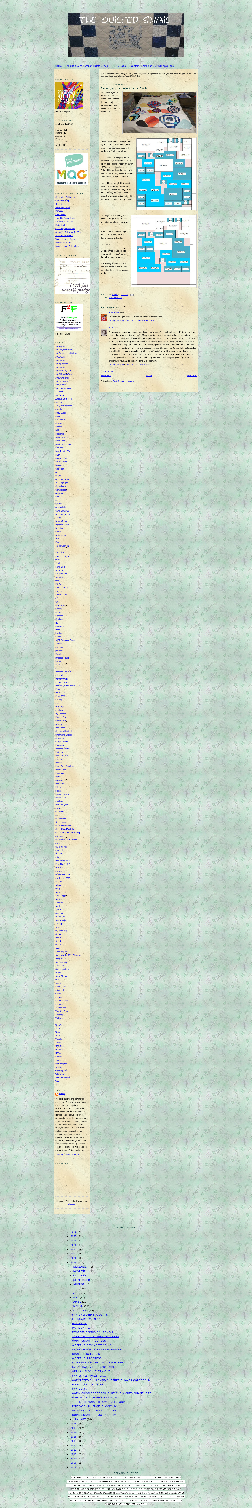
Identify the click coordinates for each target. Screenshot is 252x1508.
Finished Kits (61, 574)
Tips (57, 1022)
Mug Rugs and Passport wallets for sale (87, 66)
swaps (58, 980)
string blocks (60, 959)
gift (56, 598)
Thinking (59, 1015)
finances (59, 570)
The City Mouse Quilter (65, 218)
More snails (81, 1327)
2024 (74, 1240)
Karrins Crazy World (64, 222)
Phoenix (59, 759)
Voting (58, 1060)
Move (57, 689)
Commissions (61, 490)
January (80, 1419)
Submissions (61, 962)
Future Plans (61, 595)
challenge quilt (61, 483)
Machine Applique (63, 672)
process (58, 791)
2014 (74, 1441)
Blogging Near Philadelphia (67, 246)
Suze (111, 328)
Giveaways (60, 605)
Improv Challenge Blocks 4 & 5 (95, 1397)
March (79, 1306)
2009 (74, 1462)
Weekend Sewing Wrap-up (91, 1345)
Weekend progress (87, 1358)
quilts (57, 843)
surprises (59, 973)
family (58, 563)
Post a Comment (108, 371)
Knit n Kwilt (60, 225)
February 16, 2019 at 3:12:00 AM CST (131, 365)
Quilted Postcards (63, 826)
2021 (74, 1253)
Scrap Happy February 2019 (93, 1367)
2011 (74, 1454)
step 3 (58, 938)
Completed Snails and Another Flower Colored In (111, 1380)
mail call (59, 675)
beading (58, 423)
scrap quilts (115, 298)
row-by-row (60, 871)
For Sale (59, 584)
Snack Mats (60, 920)
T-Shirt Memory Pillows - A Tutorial (99, 1402)
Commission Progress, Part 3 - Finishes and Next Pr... (113, 1393)
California (59, 469)
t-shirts (58, 994)
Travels (58, 1039)
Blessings (59, 434)
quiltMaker (60, 836)
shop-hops (60, 917)
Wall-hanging (61, 1064)
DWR (57, 539)
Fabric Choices (62, 556)
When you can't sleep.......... (93, 1384)
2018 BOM (60, 367)
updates (58, 1057)
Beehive (59, 427)
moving (58, 700)
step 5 (58, 945)
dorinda (58, 532)
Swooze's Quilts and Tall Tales (68, 232)
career (58, 476)
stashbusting (61, 931)
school (58, 885)
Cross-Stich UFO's (86, 1354)
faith (57, 560)
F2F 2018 (59, 553)
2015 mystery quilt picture (66, 353)
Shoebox (59, 913)
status (58, 934)
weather (58, 1067)
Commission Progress (89, 1340)
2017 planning (61, 364)
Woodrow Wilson (62, 1078)
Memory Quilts (61, 679)
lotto (57, 668)
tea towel (59, 997)
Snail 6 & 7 (79, 1388)
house (58, 637)
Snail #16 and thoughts (90, 1314)
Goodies (59, 616)
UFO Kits (59, 1050)
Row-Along (60, 868)
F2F (57, 549)
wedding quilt (61, 1071)
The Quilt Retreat (63, 1011)
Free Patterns (61, 588)
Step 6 (58, 948)
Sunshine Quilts (62, 969)
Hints (57, 630)
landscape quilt (62, 658)
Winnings (59, 1074)
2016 (74, 1432)
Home (58, 66)
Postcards (59, 784)
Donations (59, 528)
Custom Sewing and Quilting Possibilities (152, 66)
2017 (74, 1428)
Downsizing (60, 535)
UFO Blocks (60, 1046)
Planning (59, 777)
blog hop (59, 448)
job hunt (58, 651)
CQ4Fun (59, 204)
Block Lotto (60, 441)
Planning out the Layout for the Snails (103, 1362)
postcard (59, 780)
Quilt (57, 815)
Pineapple (59, 773)
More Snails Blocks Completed (96, 1410)
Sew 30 (58, 910)
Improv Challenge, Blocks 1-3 (95, 1406)
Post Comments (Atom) (123, 381)
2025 (74, 1236)
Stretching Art (61, 952)
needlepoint (60, 721)
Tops (57, 1032)
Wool (57, 1081)
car (56, 472)
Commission (60, 486)
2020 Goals (60, 385)
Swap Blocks (61, 976)
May (77, 1297)
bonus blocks (61, 458)
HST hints (79, 1323)
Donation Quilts (62, 525)
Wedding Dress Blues (65, 239)
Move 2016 (60, 696)
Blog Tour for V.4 (62, 451)
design (58, 518)
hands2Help (60, 626)
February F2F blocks (88, 1319)
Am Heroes (60, 395)
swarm (58, 983)
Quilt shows (60, 822)
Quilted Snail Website (64, 829)
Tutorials (59, 1043)
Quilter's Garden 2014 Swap (67, 833)
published (59, 801)
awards (58, 409)
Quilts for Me (61, 847)
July (77, 1288)
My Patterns (60, 714)
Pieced (58, 763)
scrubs (58, 906)
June (77, 1293)
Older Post (192, 375)
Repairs (58, 854)
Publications (60, 798)
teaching (59, 1004)
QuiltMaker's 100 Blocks (66, 840)
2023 (74, 1245)
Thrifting (59, 1018)
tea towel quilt (61, 1001)
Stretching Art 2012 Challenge (68, 955)
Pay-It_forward (61, 756)
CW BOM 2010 (62, 511)
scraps (58, 899)
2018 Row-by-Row (63, 371)
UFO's (58, 1053)
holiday (58, 633)
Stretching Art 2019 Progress (95, 1336)
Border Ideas (61, 462)
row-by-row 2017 (62, 878)
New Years (60, 728)
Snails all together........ (91, 1375)
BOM (57, 455)
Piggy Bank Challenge (65, 766)
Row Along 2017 (62, 861)
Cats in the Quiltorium (65, 197)
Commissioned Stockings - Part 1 (97, 1415)
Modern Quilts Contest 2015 (67, 686)
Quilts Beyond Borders (65, 228)
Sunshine (59, 966)
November (82, 1271)
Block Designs (61, 437)
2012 (74, 1449)
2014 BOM (60, 346)
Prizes (58, 787)
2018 (74, 1423)
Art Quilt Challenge (63, 406)
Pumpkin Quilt (61, 805)
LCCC (58, 665)
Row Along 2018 (62, 864)
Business (59, 465)
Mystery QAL (61, 717)
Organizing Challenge (65, 735)
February (81, 1310)
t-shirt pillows (61, 987)
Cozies (58, 497)
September (82, 1280)
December (82, 1266)
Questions (59, 812)
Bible (57, 430)
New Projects (61, 724)
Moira (62, 1094)
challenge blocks (62, 479)
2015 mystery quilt (63, 350)
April (78, 1301)
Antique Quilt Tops (63, 399)
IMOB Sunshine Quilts (65, 640)
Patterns (59, 752)
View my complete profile (68, 1154)
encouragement (62, 546)
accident (59, 392)
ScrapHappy (60, 896)
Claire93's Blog (62, 201)
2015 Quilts (60, 357)
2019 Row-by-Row (63, 374)
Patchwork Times (63, 243)
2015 (74, 1436)
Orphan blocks (61, 742)
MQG (57, 703)
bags (57, 416)
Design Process (62, 521)
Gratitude (59, 619)
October (81, 1275)
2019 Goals (120, 66)
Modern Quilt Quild (63, 682)
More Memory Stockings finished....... (101, 1349)
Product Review (62, 794)
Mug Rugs (59, 707)
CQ (56, 500)
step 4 (58, 941)
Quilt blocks (60, 819)
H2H (57, 623)
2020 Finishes (61, 381)
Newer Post (106, 375)
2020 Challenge (62, 378)
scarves (58, 882)
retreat (58, 857)
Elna (57, 542)
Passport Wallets (62, 749)
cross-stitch (60, 507)
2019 (74, 1262)
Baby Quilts (60, 413)
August (80, 1284)
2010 (74, 1458)
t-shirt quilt (60, 990)
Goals (58, 612)
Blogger (71, 1204)
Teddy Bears (60, 1008)
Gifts (57, 602)
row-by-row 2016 (62, 875)
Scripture (59, 903)
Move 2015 (60, 693)
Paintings (59, 745)
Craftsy (58, 504)
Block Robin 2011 (63, 444)
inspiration (59, 647)
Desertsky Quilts (62, 207)
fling (57, 581)
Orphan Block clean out (91, 1371)
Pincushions (60, 770)
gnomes (58, 609)
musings (59, 710)
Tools (57, 1029)
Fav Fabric (60, 567)
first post (59, 577)
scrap (57, 889)
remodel (59, 850)
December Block (62, 514)
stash (57, 927)
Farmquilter (60, 214)
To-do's (58, 1025)
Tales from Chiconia (64, 235)
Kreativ (58, 654)
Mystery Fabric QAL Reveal (93, 1332)
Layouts (58, 661)
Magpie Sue (114, 312)
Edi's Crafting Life (63, 211)
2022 (74, 1249)
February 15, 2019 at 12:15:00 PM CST (131, 321)
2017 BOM (60, 360)
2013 (74, 1445)
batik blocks (60, 420)
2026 (74, 1232)
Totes (57, 1036)
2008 (74, 1467)
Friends (58, 591)
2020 (74, 1258)
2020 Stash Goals (63, 388)
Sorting (58, 924)
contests (59, 493)
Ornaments (60, 738)
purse (57, 808)
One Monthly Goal (63, 731)
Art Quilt (59, 402)
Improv (58, 644)
